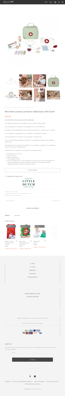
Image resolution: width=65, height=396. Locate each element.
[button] (46, 2)
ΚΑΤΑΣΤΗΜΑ (14, 107)
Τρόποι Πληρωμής (39, 381)
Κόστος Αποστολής (52, 381)
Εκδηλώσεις (32, 270)
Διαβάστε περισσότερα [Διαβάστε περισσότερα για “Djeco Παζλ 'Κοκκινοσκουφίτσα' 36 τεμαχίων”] (25, 248)
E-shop (32, 263)
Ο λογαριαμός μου (32, 277)
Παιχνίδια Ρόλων (29, 107)
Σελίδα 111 (8, 381)
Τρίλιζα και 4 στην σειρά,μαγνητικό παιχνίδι (9, 243)
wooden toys (18, 195)
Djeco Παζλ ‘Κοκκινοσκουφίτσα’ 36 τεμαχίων (24, 242)
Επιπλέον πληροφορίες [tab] (32, 208)
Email (13, 352)
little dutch (12, 195)
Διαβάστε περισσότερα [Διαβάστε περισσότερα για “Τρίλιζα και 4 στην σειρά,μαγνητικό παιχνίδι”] (11, 248)
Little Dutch (13, 193)
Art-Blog (32, 267)
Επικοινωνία (32, 273)
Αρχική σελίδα (8, 107)
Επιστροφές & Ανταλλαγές (32, 384)
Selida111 (27, 389)
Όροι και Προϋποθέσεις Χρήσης (22, 381)
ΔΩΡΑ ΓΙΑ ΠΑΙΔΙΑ (21, 107)
